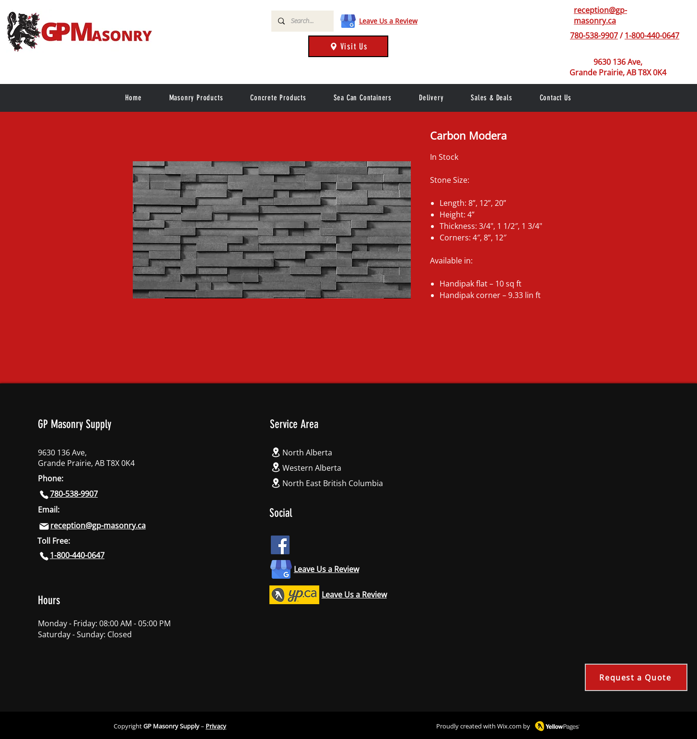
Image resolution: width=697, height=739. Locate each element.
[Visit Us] (348, 46)
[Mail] (44, 526)
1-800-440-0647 (652, 35)
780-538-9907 (594, 35)
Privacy (216, 726)
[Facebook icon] (280, 545)
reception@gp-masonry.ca (600, 15)
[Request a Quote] (636, 677)
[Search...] (302, 21)
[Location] (276, 452)
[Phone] (563, 35)
